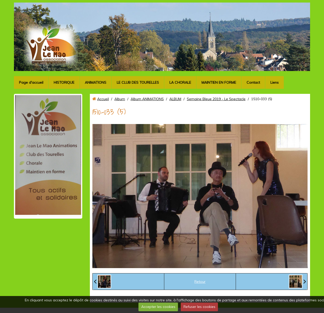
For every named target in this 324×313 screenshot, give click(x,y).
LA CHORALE (180, 82)
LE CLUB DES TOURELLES (138, 82)
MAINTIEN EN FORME (218, 82)
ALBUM (175, 99)
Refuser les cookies (199, 306)
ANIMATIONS (95, 82)
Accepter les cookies (158, 306)
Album (119, 99)
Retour (200, 281)
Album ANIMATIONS (147, 99)
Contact (253, 82)
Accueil (103, 99)
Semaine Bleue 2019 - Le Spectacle (216, 99)
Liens (274, 82)
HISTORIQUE (64, 82)
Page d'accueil (31, 82)
